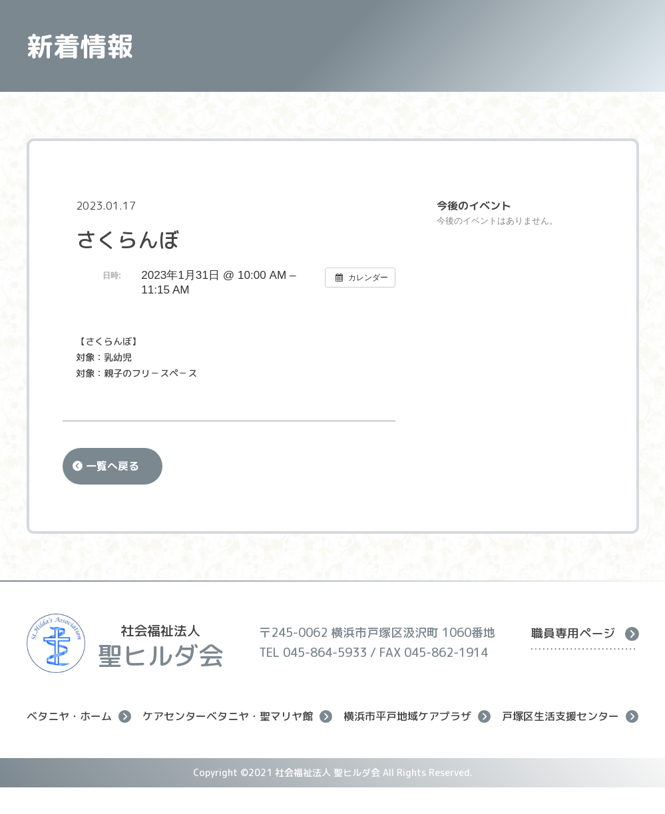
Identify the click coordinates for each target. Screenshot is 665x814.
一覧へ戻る (112, 466)
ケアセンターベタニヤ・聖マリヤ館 (237, 716)
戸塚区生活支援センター (570, 716)
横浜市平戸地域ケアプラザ (417, 716)
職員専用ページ (585, 633)
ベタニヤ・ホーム (79, 716)
